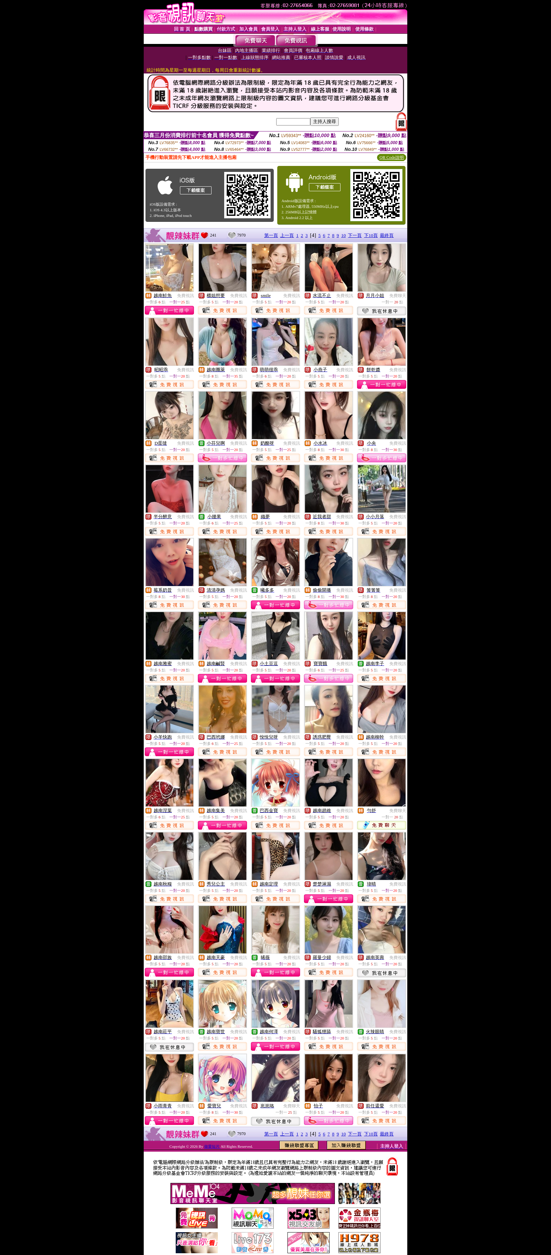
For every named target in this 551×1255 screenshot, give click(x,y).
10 (343, 235)
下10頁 (371, 235)
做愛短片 (212, 1146)
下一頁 (355, 235)
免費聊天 (397, 295)
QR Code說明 (392, 157)
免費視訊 (185, 295)
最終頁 (387, 235)
